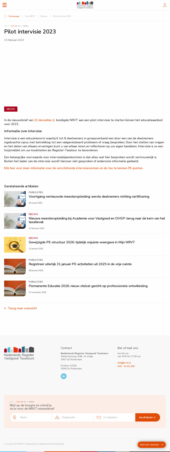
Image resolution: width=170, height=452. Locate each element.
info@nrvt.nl (124, 362)
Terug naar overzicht (22, 308)
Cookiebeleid (43, 444)
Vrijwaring (30, 444)
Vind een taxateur (151, 444)
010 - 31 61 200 (126, 366)
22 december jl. (44, 120)
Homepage (14, 16)
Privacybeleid (57, 444)
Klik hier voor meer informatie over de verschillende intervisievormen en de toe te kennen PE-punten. (73, 168)
